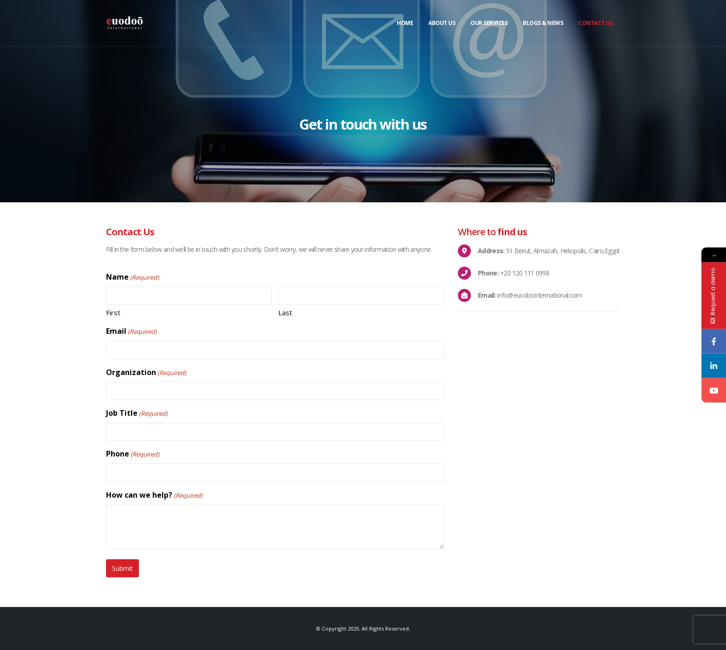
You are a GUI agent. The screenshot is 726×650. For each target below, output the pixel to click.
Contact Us (595, 23)
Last (285, 312)
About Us (441, 23)
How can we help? (154, 495)
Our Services (488, 23)
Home (405, 23)
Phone (132, 454)
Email (131, 331)
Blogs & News (543, 23)
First (113, 312)
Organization (146, 372)
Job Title (137, 413)
